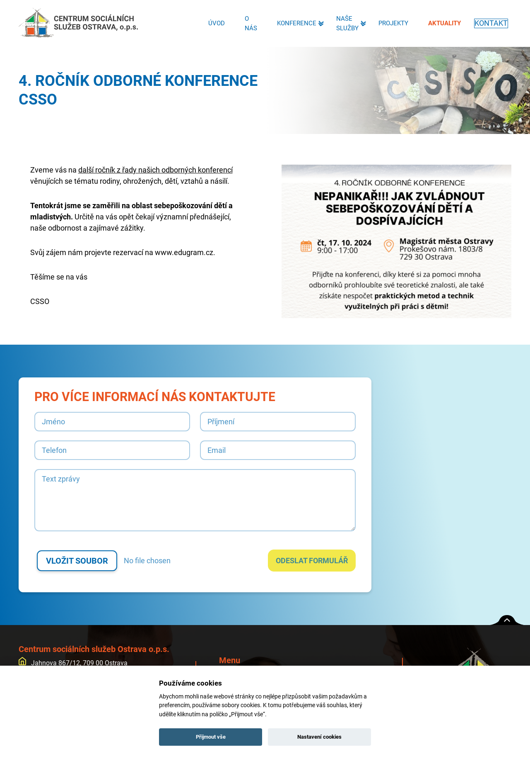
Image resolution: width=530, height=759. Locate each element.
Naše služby (346, 23)
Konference (295, 23)
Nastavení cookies (319, 737)
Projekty (392, 23)
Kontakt (490, 23)
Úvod (215, 23)
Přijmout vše (211, 737)
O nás (249, 23)
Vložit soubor (77, 561)
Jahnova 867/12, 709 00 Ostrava (73, 663)
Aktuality (442, 23)
